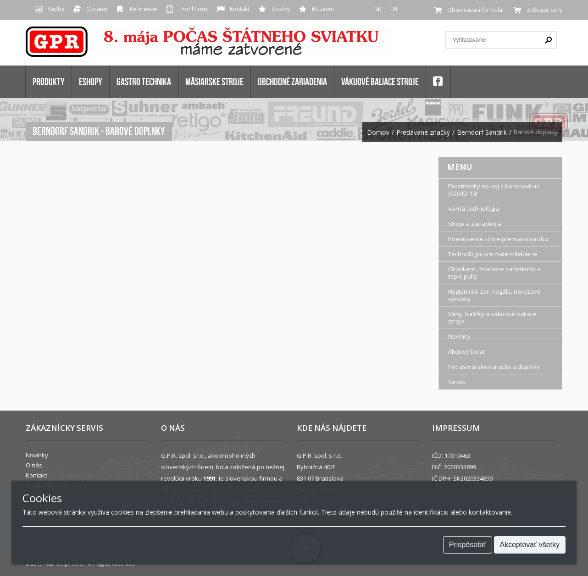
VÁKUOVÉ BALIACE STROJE (380, 81)
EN (393, 9)
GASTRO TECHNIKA (143, 81)
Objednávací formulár (476, 10)
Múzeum (323, 9)
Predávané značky (423, 132)
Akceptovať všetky (530, 545)
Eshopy (90, 81)
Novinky (459, 336)
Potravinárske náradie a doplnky (494, 366)
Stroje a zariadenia (474, 223)
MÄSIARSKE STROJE (214, 81)
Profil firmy (193, 9)
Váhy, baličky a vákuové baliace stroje (492, 317)
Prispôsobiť (467, 545)
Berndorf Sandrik (482, 132)
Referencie (143, 9)
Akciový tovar (466, 351)
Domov (378, 132)
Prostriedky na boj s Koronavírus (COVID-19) (493, 189)
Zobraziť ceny (544, 10)
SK (378, 9)
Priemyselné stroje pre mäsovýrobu (498, 239)
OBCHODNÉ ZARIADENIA (292, 81)
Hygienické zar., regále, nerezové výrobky (494, 295)
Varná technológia (473, 208)
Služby (56, 9)
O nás (34, 465)
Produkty (49, 81)
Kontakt (240, 9)
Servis (457, 382)
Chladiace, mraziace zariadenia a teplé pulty (494, 272)
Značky (281, 9)
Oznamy (97, 9)
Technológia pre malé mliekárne (493, 254)
